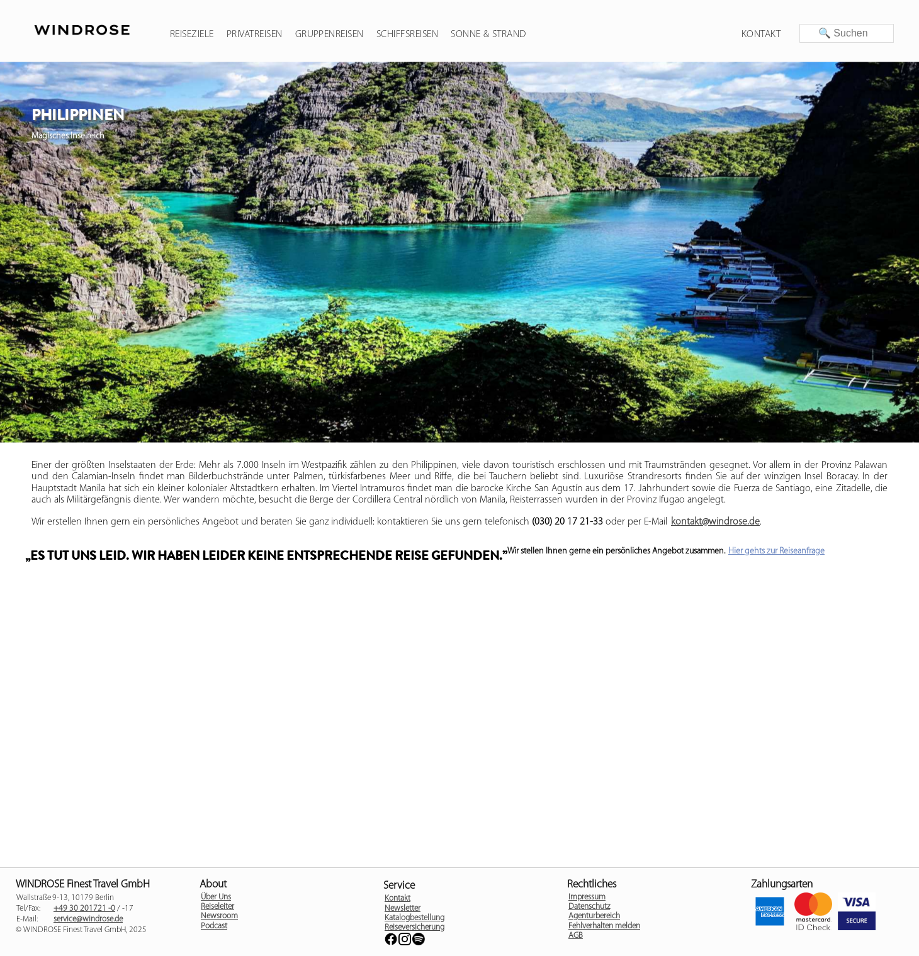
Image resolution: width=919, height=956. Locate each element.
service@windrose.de (88, 919)
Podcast (214, 926)
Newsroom (219, 916)
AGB (575, 935)
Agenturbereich (594, 916)
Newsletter (402, 908)
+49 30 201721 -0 (84, 908)
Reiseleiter (217, 907)
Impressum (587, 897)
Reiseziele (192, 35)
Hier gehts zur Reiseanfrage (776, 551)
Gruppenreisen (329, 35)
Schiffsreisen (407, 35)
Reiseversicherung (414, 927)
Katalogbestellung (414, 918)
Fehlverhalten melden (604, 926)
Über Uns (216, 897)
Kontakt (761, 35)
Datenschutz (589, 907)
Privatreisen (255, 35)
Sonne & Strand (488, 35)
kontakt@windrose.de (715, 522)
